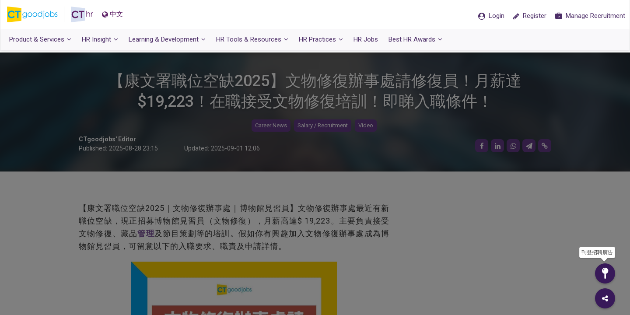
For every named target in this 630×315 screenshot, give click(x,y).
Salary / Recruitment (323, 125)
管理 (145, 233)
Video (365, 125)
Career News (271, 125)
